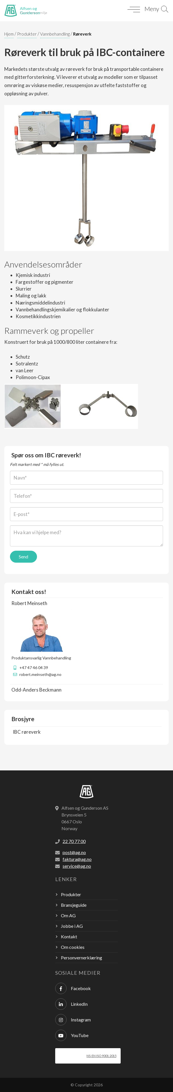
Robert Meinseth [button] (29, 603)
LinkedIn (71, 1004)
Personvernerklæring (81, 957)
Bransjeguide (73, 905)
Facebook (73, 988)
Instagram (73, 1019)
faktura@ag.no (77, 859)
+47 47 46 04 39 (33, 667)
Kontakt (69, 936)
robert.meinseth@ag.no (40, 674)
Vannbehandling (55, 33)
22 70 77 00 (74, 841)
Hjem (9, 33)
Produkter (27, 33)
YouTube (71, 1035)
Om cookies (73, 947)
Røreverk (82, 33)
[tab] (86, 603)
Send (23, 556)
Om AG (68, 915)
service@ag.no (77, 866)
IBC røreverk (27, 732)
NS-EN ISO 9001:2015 (101, 1056)
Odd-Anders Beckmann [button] (36, 690)
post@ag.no (74, 852)
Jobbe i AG (72, 926)
